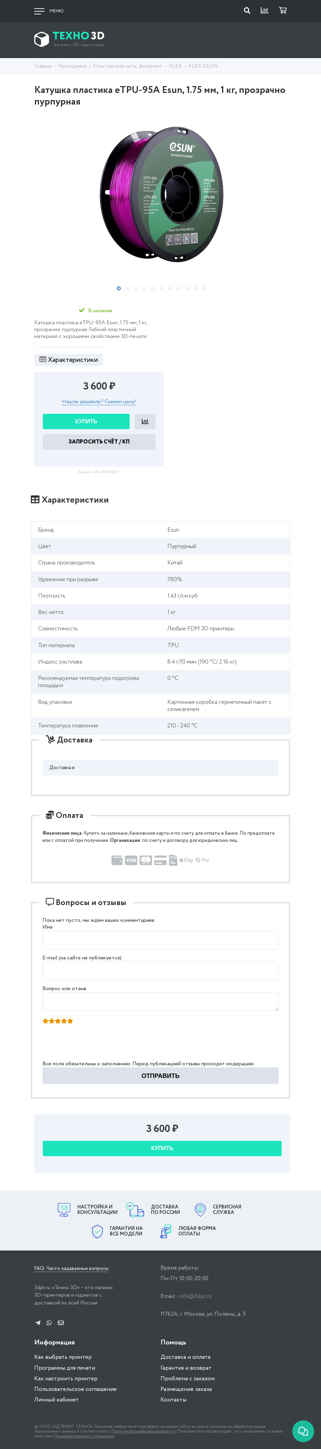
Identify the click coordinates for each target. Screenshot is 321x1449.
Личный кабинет (56, 1400)
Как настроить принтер (66, 1379)
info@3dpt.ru (194, 1296)
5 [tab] (153, 288)
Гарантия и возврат (185, 1368)
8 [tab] (179, 288)
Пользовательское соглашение (75, 1389)
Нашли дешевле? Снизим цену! (99, 402)
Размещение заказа (186, 1389)
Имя (47, 927)
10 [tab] (196, 288)
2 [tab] (127, 288)
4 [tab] (144, 288)
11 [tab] (204, 288)
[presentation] (95, 1044)
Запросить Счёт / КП (99, 442)
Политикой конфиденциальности (143, 1431)
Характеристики (68, 360)
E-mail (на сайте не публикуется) (81, 958)
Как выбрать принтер (63, 1357)
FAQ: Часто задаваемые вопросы (71, 1269)
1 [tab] (119, 288)
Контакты (173, 1400)
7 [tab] (170, 288)
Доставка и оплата (185, 1357)
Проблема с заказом (187, 1379)
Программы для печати (64, 1368)
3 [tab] (136, 288)
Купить (86, 421)
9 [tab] (187, 288)
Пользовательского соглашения (84, 1436)
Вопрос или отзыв (64, 989)
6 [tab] (161, 288)
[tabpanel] (160, 195)
